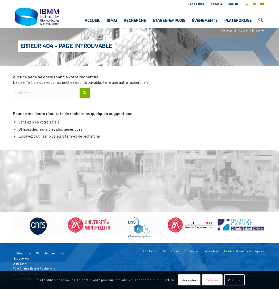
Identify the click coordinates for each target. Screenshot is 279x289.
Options (234, 280)
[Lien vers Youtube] (262, 4)
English (232, 3)
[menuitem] (196, 4)
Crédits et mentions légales (244, 251)
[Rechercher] (260, 16)
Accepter (189, 280)
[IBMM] (37, 16)
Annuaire (191, 251)
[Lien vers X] (247, 4)
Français (215, 3)
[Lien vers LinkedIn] (254, 4)
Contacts (150, 251)
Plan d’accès (170, 251)
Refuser (212, 280)
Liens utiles (196, 3)
